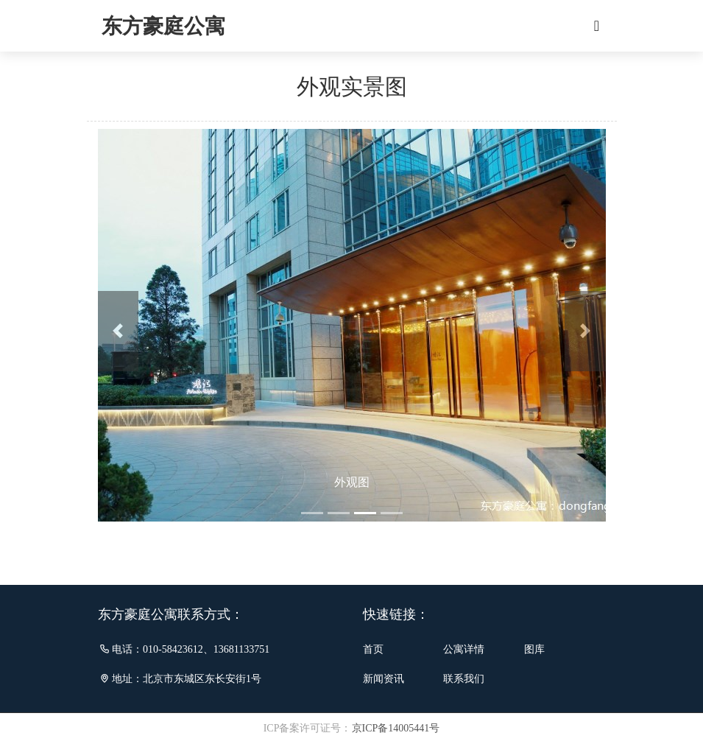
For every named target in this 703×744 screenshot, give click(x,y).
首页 (373, 649)
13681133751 (241, 649)
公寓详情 (463, 649)
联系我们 (463, 678)
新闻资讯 (383, 678)
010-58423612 (173, 649)
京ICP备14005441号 (396, 728)
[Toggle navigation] (597, 26)
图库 (534, 649)
